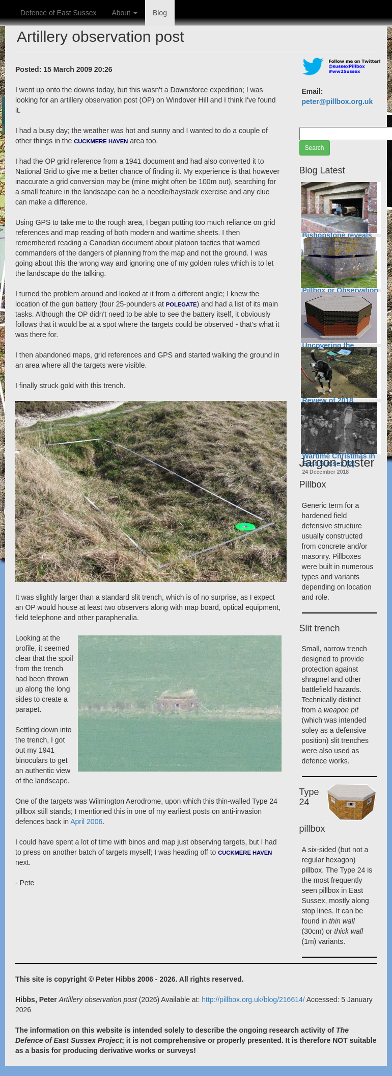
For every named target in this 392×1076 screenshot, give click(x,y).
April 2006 (86, 821)
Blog (160, 13)
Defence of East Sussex (58, 13)
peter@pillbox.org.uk (337, 101)
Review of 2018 (327, 400)
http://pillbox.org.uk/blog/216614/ (253, 999)
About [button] (124, 13)
